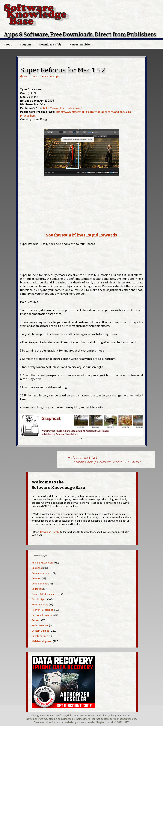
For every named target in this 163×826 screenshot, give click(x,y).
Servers (36, 620)
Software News (40, 625)
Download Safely (50, 44)
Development (39, 583)
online (48, 722)
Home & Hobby (40, 604)
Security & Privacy (42, 615)
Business (37, 568)
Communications (41, 573)
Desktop (36, 578)
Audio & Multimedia (42, 562)
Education (37, 588)
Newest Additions (81, 44)
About (8, 44)
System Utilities (40, 630)
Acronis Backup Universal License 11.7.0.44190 (109, 461)
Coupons (25, 44)
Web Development (42, 641)
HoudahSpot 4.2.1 (82, 457)
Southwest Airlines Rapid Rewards (81, 235)
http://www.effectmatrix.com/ (62, 108)
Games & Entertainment (45, 594)
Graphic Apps (51, 76)
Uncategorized (40, 636)
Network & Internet (42, 609)
